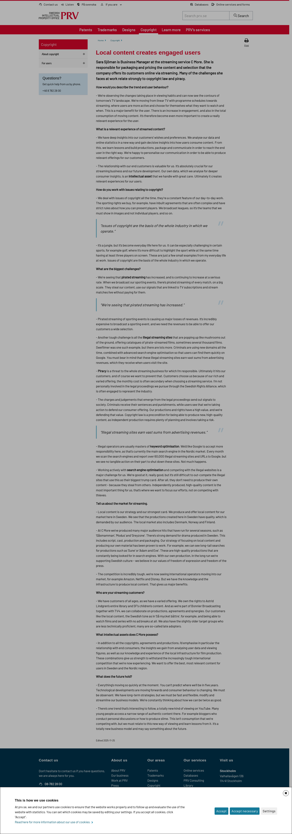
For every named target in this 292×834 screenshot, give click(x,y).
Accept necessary (244, 811)
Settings (269, 811)
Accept (221, 811)
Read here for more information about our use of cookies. (53, 822)
